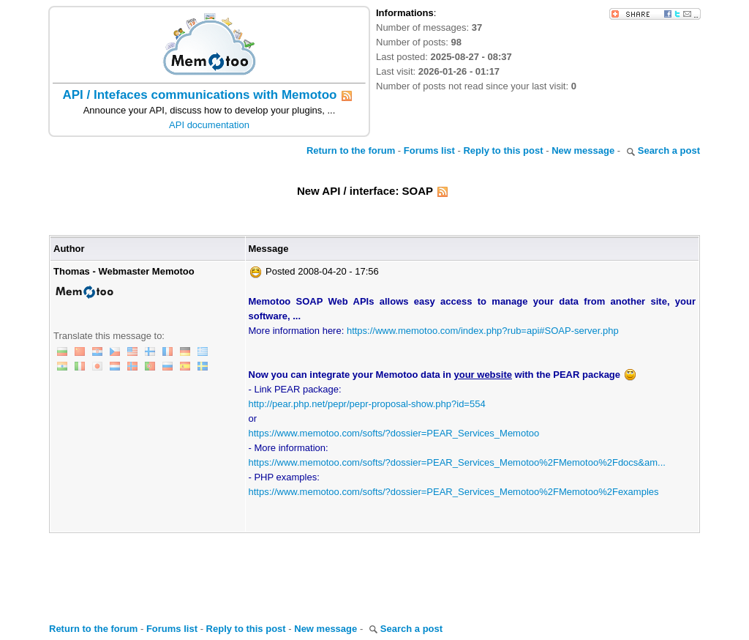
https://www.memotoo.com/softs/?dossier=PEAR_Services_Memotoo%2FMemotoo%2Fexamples (454, 491)
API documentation (209, 124)
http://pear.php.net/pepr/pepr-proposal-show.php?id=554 (367, 403)
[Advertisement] (374, 573)
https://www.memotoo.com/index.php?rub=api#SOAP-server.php (483, 330)
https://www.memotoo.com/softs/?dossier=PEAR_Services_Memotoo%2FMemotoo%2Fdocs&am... (457, 462)
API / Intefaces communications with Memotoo (200, 95)
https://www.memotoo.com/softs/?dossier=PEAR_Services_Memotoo (394, 433)
